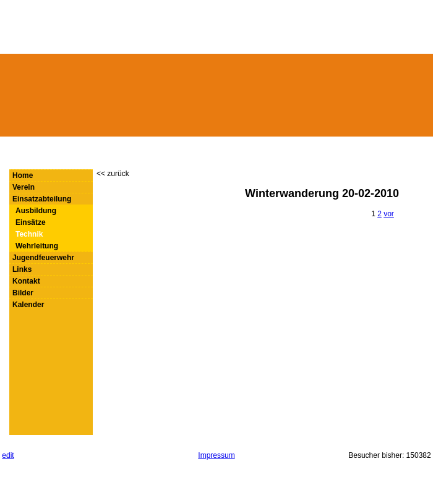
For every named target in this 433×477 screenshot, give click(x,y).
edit (8, 455)
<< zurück (112, 173)
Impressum (216, 455)
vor (389, 213)
